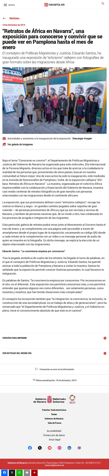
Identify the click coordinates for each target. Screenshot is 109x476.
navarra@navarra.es (54, 465)
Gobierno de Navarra (54, 418)
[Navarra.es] (54, 3)
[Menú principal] (9, 4)
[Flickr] (79, 448)
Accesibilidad (54, 431)
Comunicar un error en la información (54, 369)
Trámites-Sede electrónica (54, 409)
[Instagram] (59, 448)
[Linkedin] (69, 448)
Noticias (10, 18)
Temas (54, 414)
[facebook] (30, 448)
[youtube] (50, 448)
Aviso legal (54, 439)
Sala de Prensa (54, 422)
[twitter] (40, 448)
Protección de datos (54, 435)
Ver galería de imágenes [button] (20, 144)
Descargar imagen (82, 138)
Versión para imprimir (14, 338)
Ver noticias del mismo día (17, 353)
